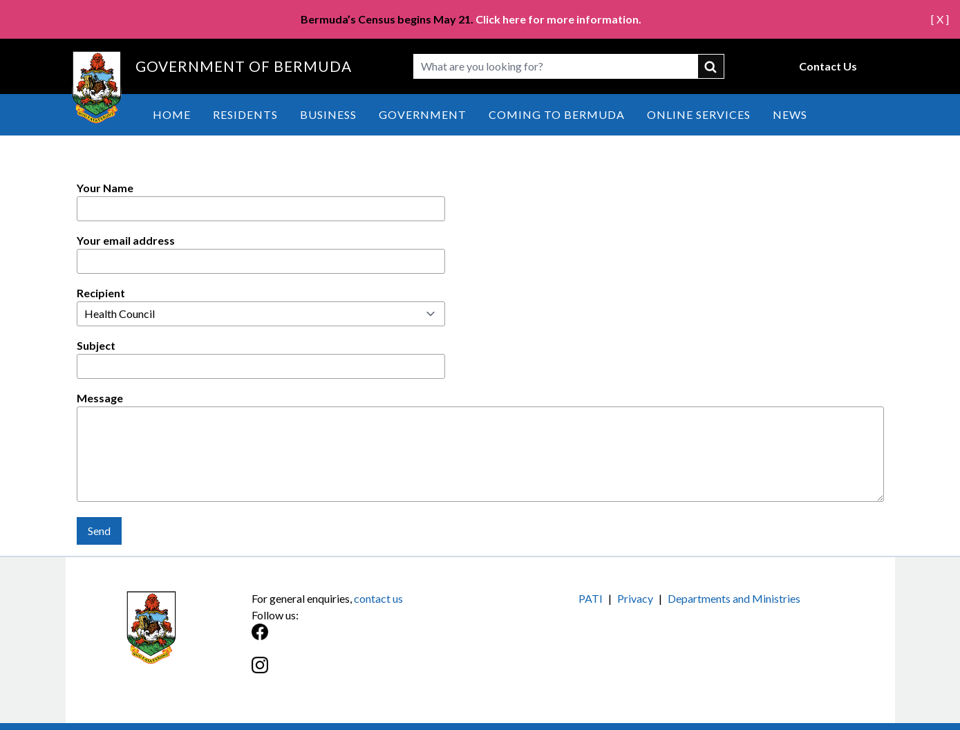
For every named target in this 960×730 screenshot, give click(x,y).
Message (100, 397)
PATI (590, 598)
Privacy (635, 598)
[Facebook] (366, 639)
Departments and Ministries (734, 598)
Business (328, 114)
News (790, 114)
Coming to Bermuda (557, 114)
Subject (96, 345)
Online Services (699, 114)
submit (711, 66)
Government (423, 114)
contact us (378, 598)
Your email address (126, 240)
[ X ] (940, 19)
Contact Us (828, 66)
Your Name (105, 187)
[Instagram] (366, 672)
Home (172, 114)
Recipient (101, 292)
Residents (245, 114)
